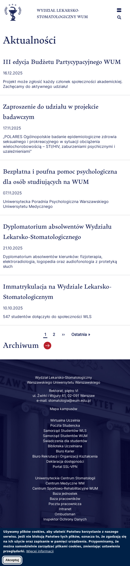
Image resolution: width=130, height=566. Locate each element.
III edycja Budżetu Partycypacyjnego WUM (62, 61)
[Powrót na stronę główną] (13, 25)
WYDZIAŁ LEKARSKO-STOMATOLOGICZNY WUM (62, 13)
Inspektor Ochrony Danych (65, 519)
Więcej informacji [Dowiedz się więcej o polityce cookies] (40, 554)
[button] (119, 10)
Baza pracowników (65, 498)
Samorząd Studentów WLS (65, 430)
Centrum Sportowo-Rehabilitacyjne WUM (65, 488)
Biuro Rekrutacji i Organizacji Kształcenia (65, 456)
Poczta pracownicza (65, 504)
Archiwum (21, 345)
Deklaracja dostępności (65, 461)
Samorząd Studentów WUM (65, 436)
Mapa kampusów (63, 409)
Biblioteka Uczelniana (65, 446)
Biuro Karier (65, 451)
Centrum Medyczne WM (65, 483)
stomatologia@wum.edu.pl (69, 400)
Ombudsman (65, 514)
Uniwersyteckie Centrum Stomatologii (65, 478)
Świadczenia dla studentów (65, 441)
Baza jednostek (65, 493)
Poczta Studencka (65, 425)
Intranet (65, 509)
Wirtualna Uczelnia (65, 420)
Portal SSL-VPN (65, 466)
